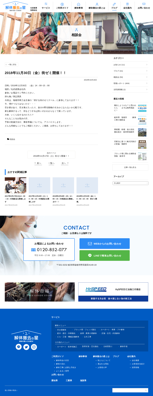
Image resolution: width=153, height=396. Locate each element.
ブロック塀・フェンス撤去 (85, 330)
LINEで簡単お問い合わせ (107, 255)
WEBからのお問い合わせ (107, 243)
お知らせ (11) (119, 65)
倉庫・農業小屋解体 (88, 333)
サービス (46, 8)
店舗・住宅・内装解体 (110, 333)
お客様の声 (102, 367)
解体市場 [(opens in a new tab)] (123, 346)
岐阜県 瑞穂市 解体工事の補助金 (125, 118)
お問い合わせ (144, 8)
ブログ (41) (118, 71)
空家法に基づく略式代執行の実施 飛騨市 (125, 142)
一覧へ (51, 163)
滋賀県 (83, 380)
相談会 (12, 139)
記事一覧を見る (130, 167)
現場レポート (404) (121, 83)
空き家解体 (61, 330)
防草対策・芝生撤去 (90, 346)
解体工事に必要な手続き (66, 367)
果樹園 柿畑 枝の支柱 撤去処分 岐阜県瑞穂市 (125, 130)
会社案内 (127, 8)
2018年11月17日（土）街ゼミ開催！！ (51, 156)
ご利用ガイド (62, 8)
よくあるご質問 (62, 371)
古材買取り (108, 346)
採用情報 (135, 367)
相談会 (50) (118, 77)
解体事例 (78, 8)
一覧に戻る (12, 64)
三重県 (69, 380)
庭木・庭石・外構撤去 (66, 333)
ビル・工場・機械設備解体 (68, 337)
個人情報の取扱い (11, 390)
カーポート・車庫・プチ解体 (112, 330)
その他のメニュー (62, 342)
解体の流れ (60, 364)
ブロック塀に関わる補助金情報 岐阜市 (125, 155)
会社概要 (135, 360)
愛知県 (54, 380)
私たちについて (104, 360)
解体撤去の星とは (97, 8)
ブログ (114, 8)
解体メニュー (60, 325)
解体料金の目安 (62, 360)
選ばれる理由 (103, 364)
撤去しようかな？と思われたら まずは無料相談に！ (125, 107)
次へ (64, 163)
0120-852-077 (52, 249)
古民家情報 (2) (120, 89)
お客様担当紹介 (138, 364)
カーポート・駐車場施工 (67, 347)
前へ (39, 163)
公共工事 (87, 337)
